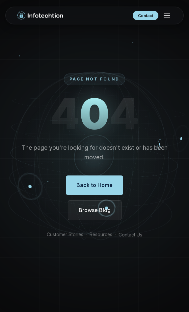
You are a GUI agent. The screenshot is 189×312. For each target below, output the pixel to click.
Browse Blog (95, 210)
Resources (101, 234)
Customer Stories (65, 234)
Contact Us (130, 235)
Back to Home (94, 185)
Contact (145, 15)
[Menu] (167, 15)
